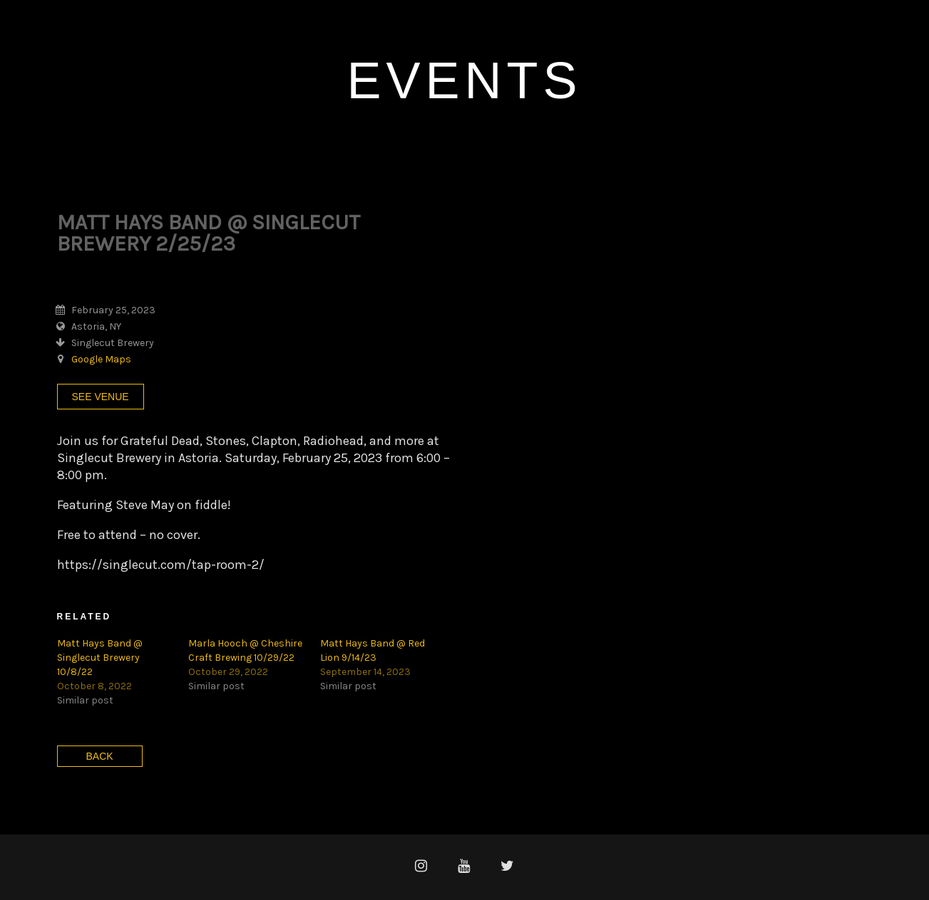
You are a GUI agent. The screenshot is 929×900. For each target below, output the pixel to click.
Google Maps (101, 359)
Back (99, 756)
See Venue (100, 396)
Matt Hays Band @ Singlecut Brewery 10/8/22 (100, 657)
